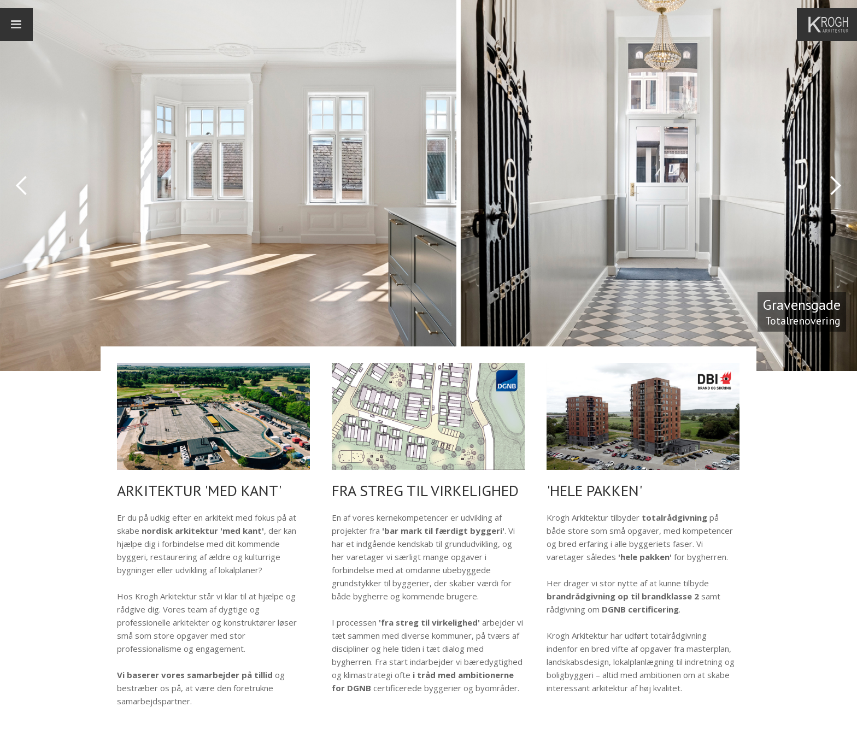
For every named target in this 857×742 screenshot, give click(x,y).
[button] (16, 24)
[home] (832, 24)
